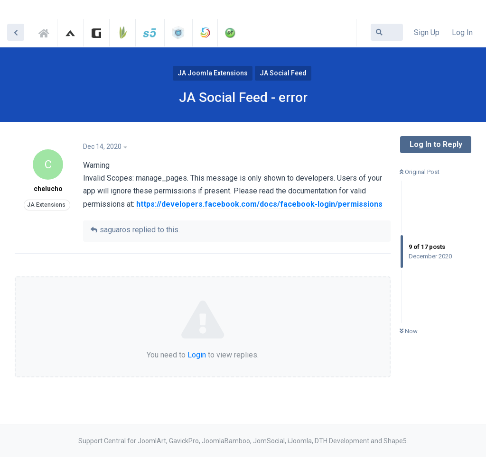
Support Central (46, 32)
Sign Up (426, 32)
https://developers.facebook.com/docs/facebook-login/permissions (259, 204)
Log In (462, 32)
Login (196, 354)
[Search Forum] (387, 32)
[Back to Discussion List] (15, 32)
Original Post (419, 171)
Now (409, 331)
